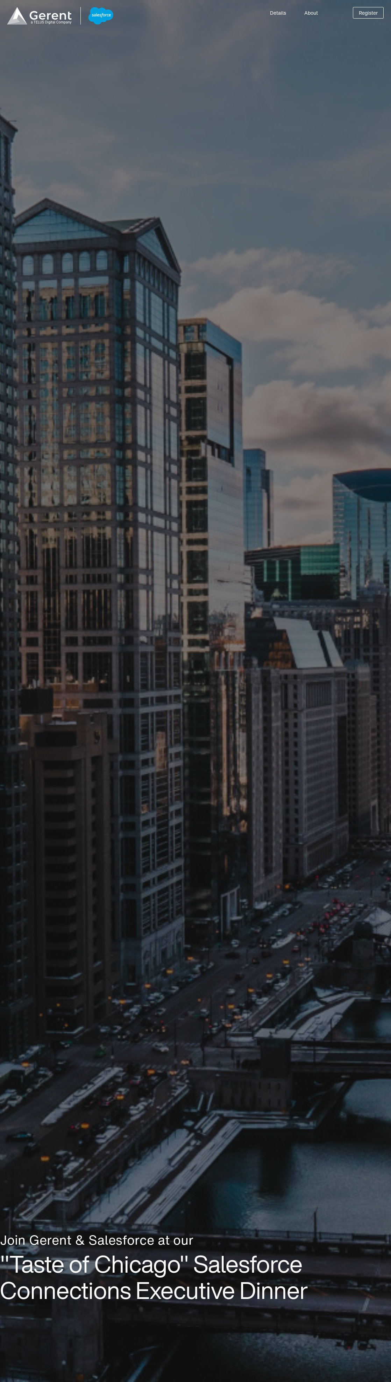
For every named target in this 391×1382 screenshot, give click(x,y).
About (311, 12)
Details (278, 12)
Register (368, 12)
